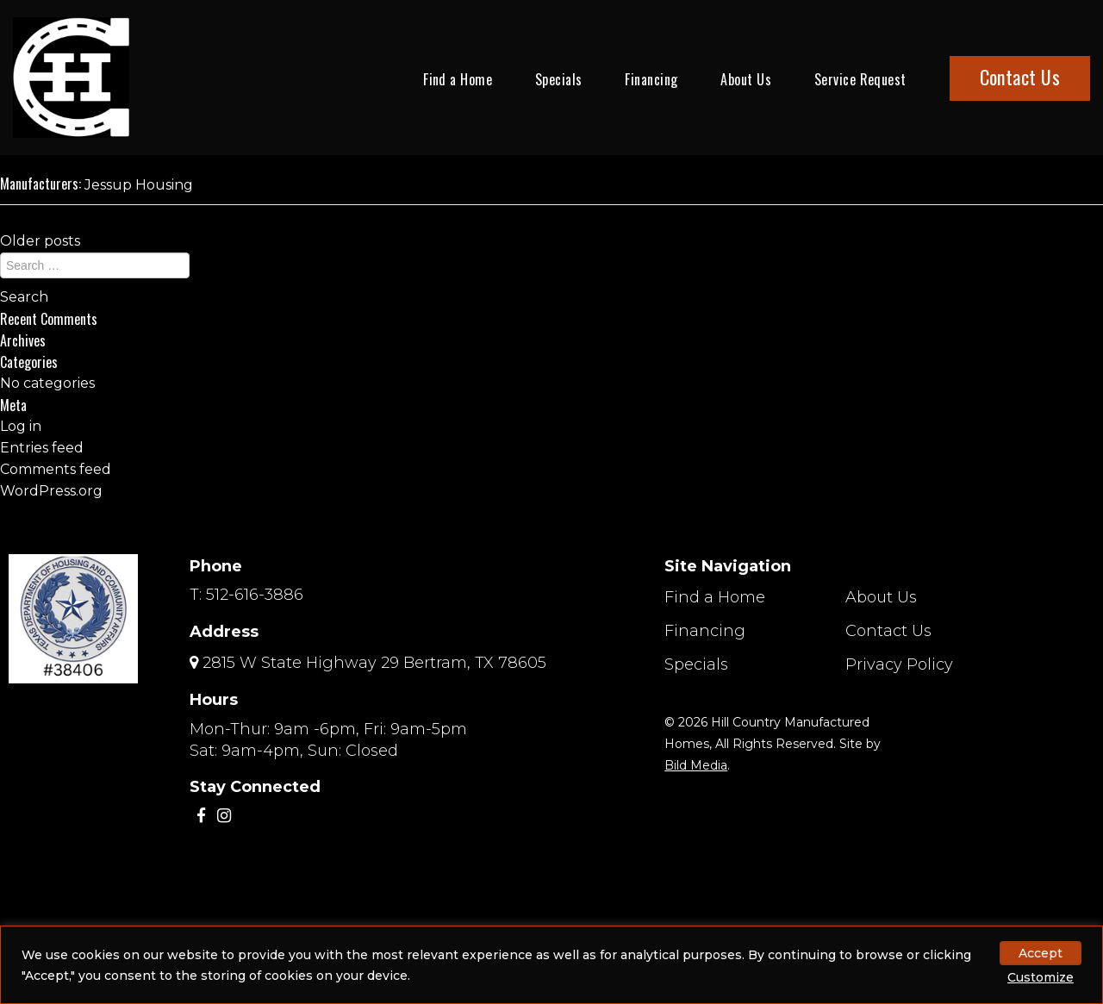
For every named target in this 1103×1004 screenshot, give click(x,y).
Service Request (860, 79)
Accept (1040, 953)
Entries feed (42, 448)
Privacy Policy (899, 664)
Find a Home (457, 79)
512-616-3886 (254, 594)
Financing (651, 79)
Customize (1040, 977)
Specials (559, 79)
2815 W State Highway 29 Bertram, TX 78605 (374, 662)
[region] (551, 965)
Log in (20, 426)
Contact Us (1020, 76)
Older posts (40, 241)
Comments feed (55, 469)
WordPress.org (51, 491)
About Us (745, 79)
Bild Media (695, 765)
